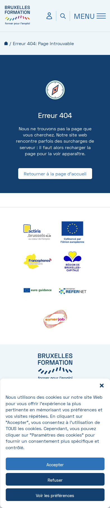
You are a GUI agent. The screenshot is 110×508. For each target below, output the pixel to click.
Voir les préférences (55, 495)
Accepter (55, 464)
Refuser (55, 480)
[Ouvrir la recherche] (63, 16)
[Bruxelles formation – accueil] (17, 24)
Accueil (6, 43)
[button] (101, 385)
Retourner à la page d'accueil (55, 173)
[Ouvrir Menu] (88, 16)
